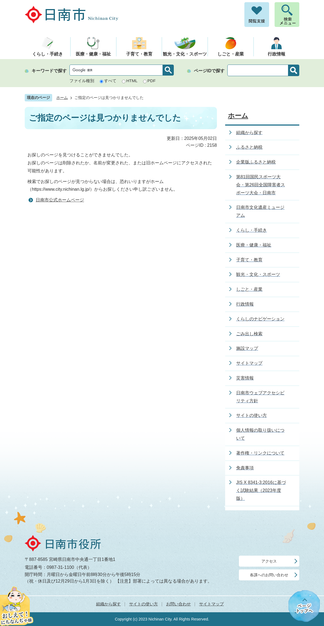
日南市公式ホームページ (60, 200)
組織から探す (108, 604)
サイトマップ (211, 604)
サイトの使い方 (143, 604)
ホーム (62, 98)
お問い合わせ (178, 604)
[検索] (117, 70)
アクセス (269, 561)
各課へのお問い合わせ (269, 575)
